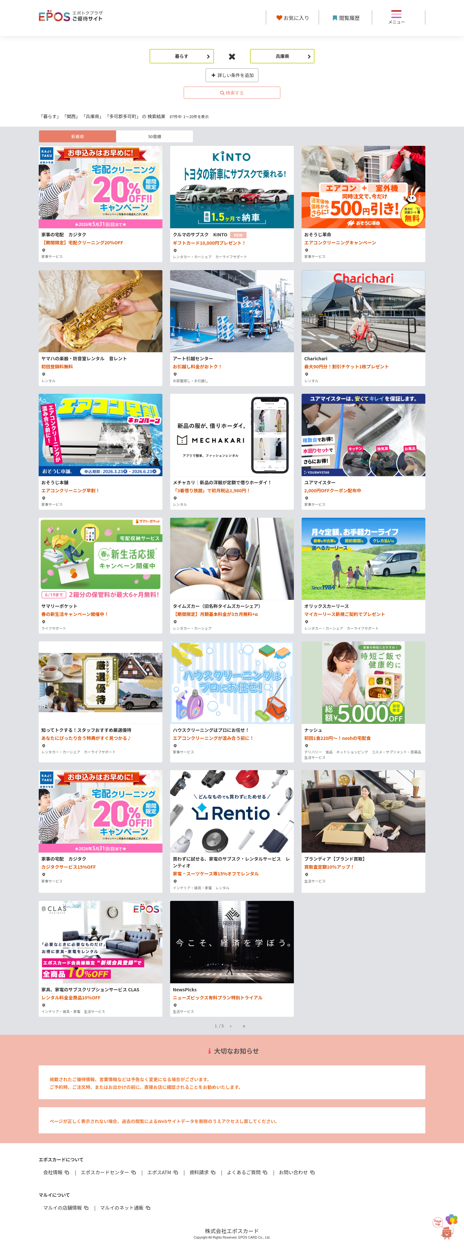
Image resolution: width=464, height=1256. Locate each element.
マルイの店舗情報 (66, 1207)
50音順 (154, 136)
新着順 (77, 136)
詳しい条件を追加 (232, 75)
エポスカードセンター (109, 1172)
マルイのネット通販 (125, 1207)
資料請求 (203, 1172)
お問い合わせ (297, 1172)
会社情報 (56, 1172)
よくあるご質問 (247, 1172)
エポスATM (163, 1172)
